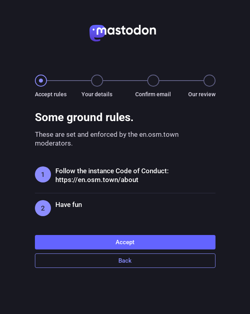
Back (125, 260)
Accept (125, 242)
